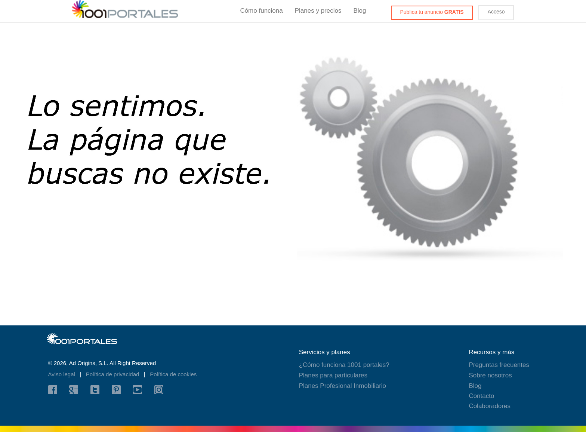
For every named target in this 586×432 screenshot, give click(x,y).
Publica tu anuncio (432, 12)
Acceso (496, 12)
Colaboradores (490, 406)
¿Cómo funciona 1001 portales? (344, 364)
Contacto (481, 395)
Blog (359, 10)
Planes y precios (318, 10)
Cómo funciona (261, 10)
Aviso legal (62, 374)
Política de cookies (173, 374)
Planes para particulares (333, 375)
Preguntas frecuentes (499, 364)
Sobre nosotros (490, 375)
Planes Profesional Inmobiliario (342, 385)
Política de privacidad (113, 374)
